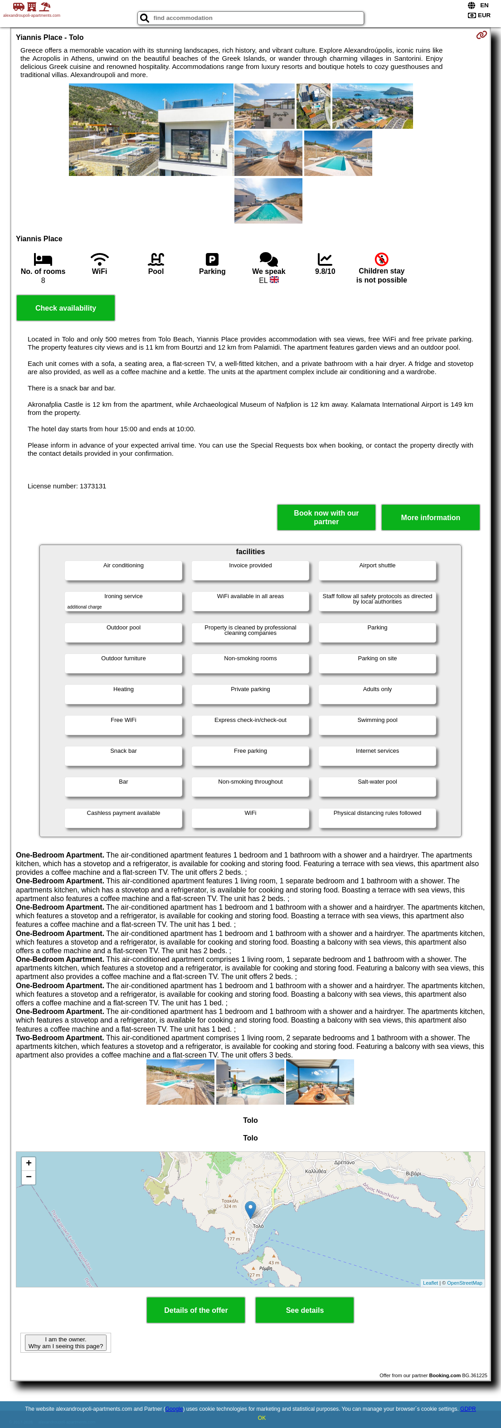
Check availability (65, 308)
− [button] (29, 1177)
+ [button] (29, 1164)
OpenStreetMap (464, 1283)
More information (431, 517)
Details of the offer (196, 1310)
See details (305, 1310)
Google (174, 1409)
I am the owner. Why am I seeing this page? (66, 1343)
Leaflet (430, 1283)
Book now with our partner (326, 517)
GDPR (468, 1409)
